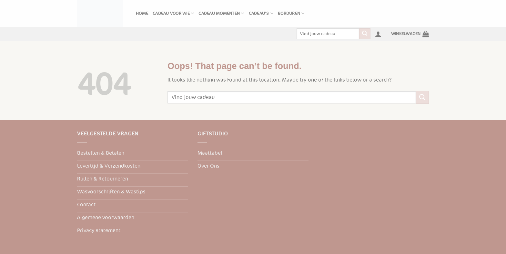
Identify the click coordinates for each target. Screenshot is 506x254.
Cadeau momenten (221, 13)
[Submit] (364, 33)
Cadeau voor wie (173, 13)
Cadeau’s (261, 13)
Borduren (291, 13)
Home (142, 13)
